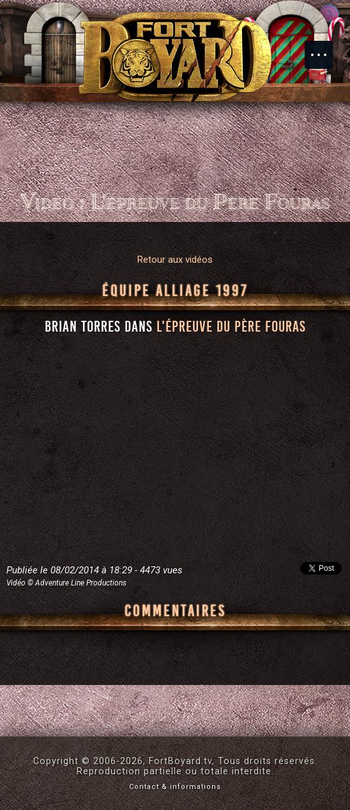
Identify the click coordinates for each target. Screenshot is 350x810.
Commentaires (175, 611)
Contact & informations (175, 787)
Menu (325, 48)
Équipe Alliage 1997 (175, 291)
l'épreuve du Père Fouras (231, 326)
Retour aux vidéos (175, 259)
